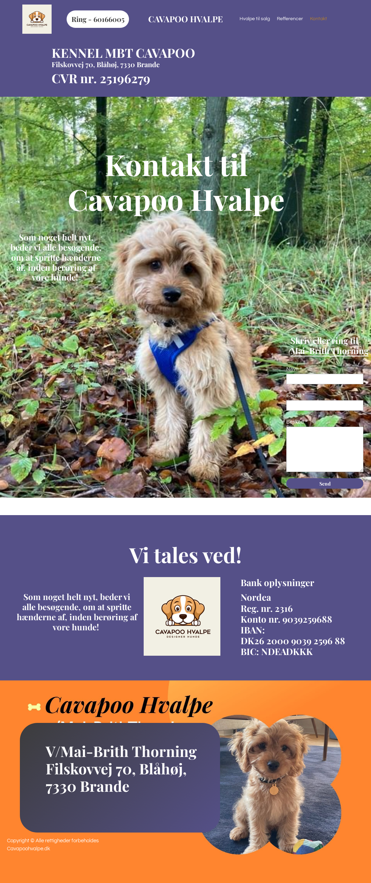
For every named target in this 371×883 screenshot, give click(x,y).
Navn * (294, 369)
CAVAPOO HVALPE (185, 18)
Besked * (296, 422)
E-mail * (295, 395)
